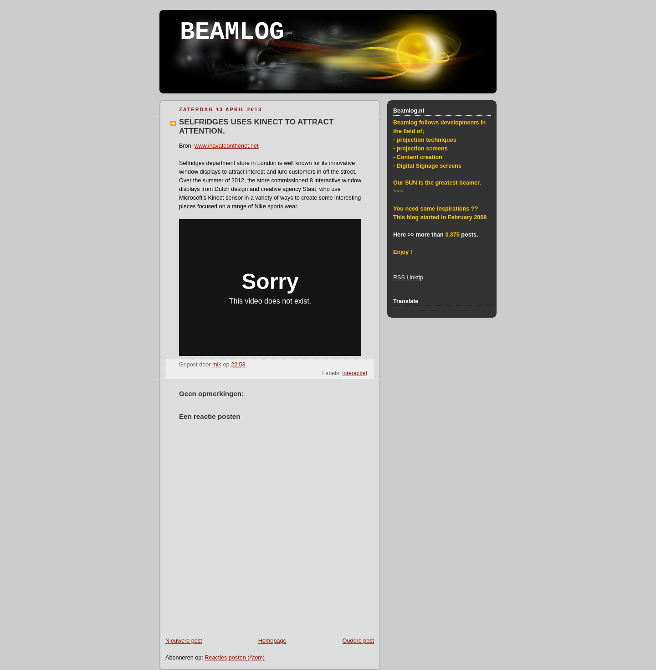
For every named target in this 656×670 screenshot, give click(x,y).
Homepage (272, 641)
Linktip (414, 277)
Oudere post (358, 641)
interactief (354, 373)
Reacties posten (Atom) (235, 658)
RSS (399, 277)
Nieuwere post (183, 641)
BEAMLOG (232, 32)
